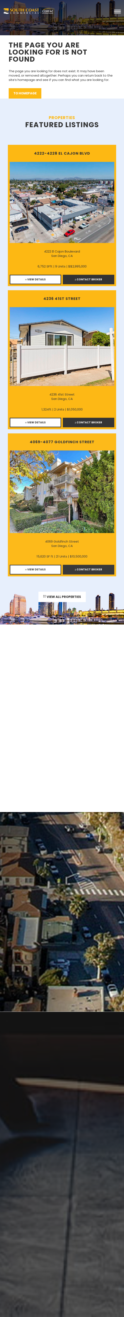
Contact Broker (88, 281)
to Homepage (25, 93)
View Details (35, 281)
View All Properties (62, 598)
